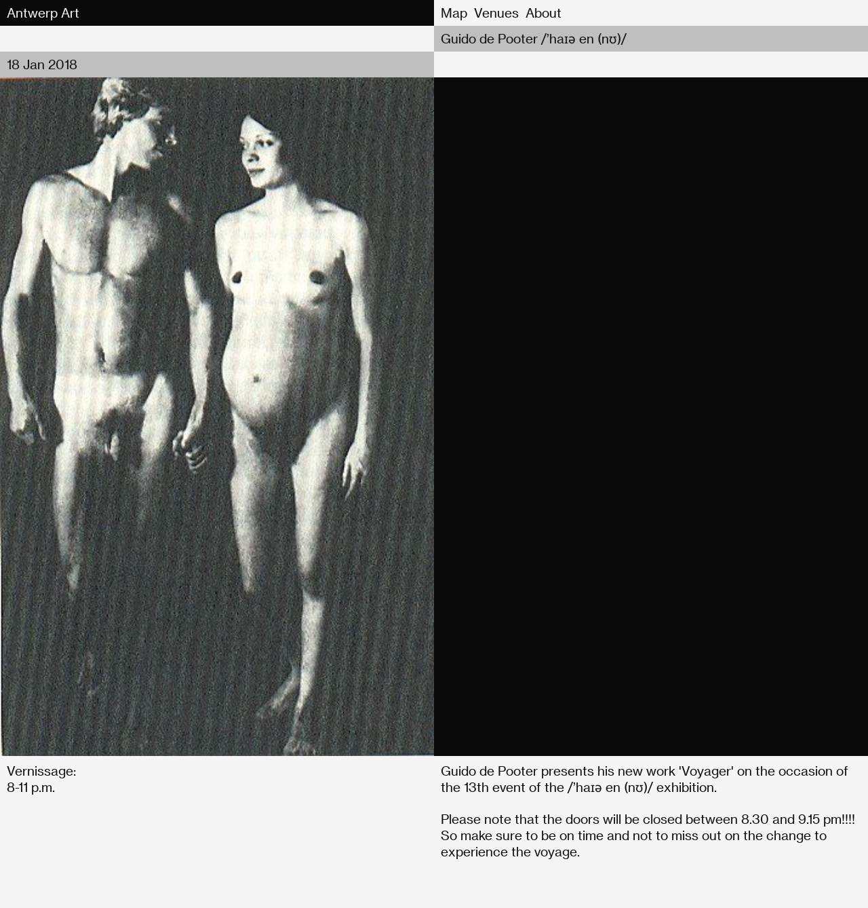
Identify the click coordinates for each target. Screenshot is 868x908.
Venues (496, 12)
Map (454, 12)
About (543, 12)
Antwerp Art (43, 12)
